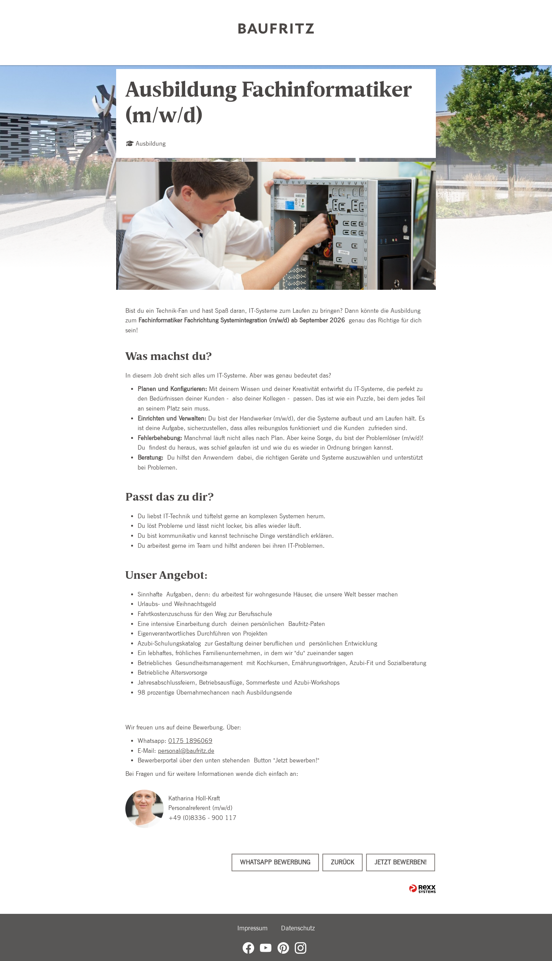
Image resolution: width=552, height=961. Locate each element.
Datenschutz (298, 928)
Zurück (342, 862)
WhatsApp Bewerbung (275, 862)
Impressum (252, 928)
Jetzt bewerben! (401, 862)
